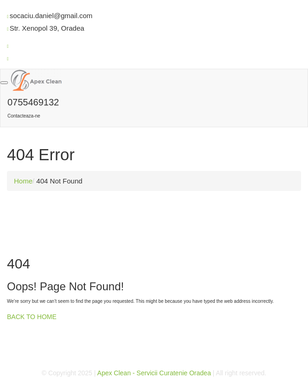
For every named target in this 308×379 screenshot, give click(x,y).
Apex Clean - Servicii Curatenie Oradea (154, 373)
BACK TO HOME (32, 316)
